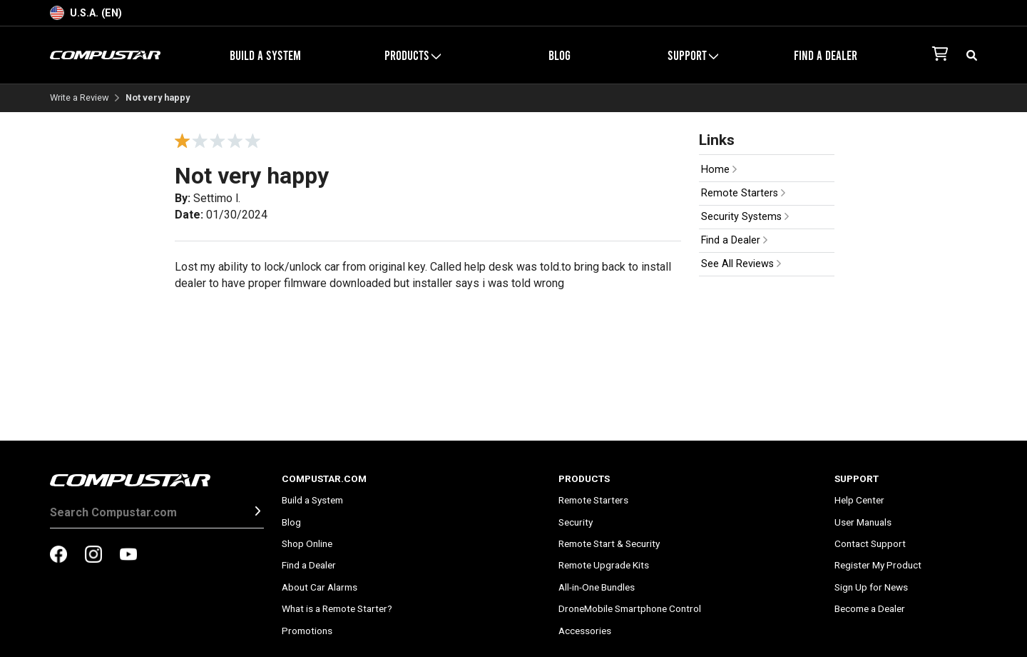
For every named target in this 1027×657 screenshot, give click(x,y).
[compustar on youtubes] (128, 556)
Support (693, 55)
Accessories (584, 630)
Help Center (859, 500)
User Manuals (862, 522)
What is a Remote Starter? (337, 608)
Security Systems (745, 217)
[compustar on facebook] (58, 556)
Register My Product (877, 565)
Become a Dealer (869, 608)
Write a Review (79, 98)
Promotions (307, 630)
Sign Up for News (871, 587)
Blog (559, 55)
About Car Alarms (319, 587)
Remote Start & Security (609, 543)
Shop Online (307, 543)
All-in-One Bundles (596, 587)
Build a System (265, 55)
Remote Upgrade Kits (603, 565)
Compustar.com (324, 478)
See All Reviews (741, 264)
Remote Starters (743, 193)
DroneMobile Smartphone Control (629, 608)
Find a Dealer (825, 55)
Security (575, 522)
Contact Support (870, 543)
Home (719, 170)
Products (412, 55)
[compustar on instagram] (93, 556)
